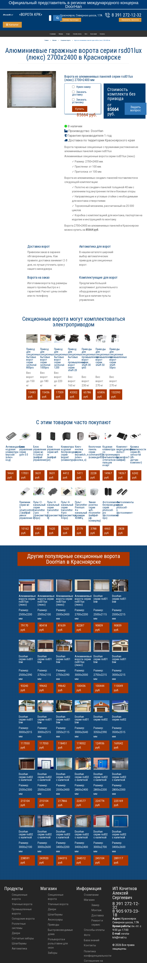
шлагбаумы (55, 914)
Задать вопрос (135, 108)
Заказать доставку (79, 93)
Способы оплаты (77, 34)
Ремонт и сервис (97, 922)
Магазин (61, 34)
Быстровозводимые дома (60, 932)
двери (52, 909)
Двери (16, 933)
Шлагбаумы (19, 943)
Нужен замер (83, 87)
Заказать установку (79, 101)
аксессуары (55, 919)
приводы (53, 924)
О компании (53, 34)
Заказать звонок (130, 20)
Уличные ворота (22, 904)
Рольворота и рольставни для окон (58, 943)
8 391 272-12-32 (126, 15)
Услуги (68, 34)
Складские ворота (23, 918)
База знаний (93, 34)
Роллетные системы (19, 925)
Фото (86, 34)
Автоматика (19, 948)
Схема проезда (70, 20)
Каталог (12, 24)
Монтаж (96, 910)
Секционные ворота (19, 896)
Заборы (52, 952)
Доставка (97, 915)
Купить (79, 108)
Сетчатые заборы (23, 938)
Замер (95, 905)
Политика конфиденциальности (97, 953)
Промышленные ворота (22, 911)
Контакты (102, 34)
